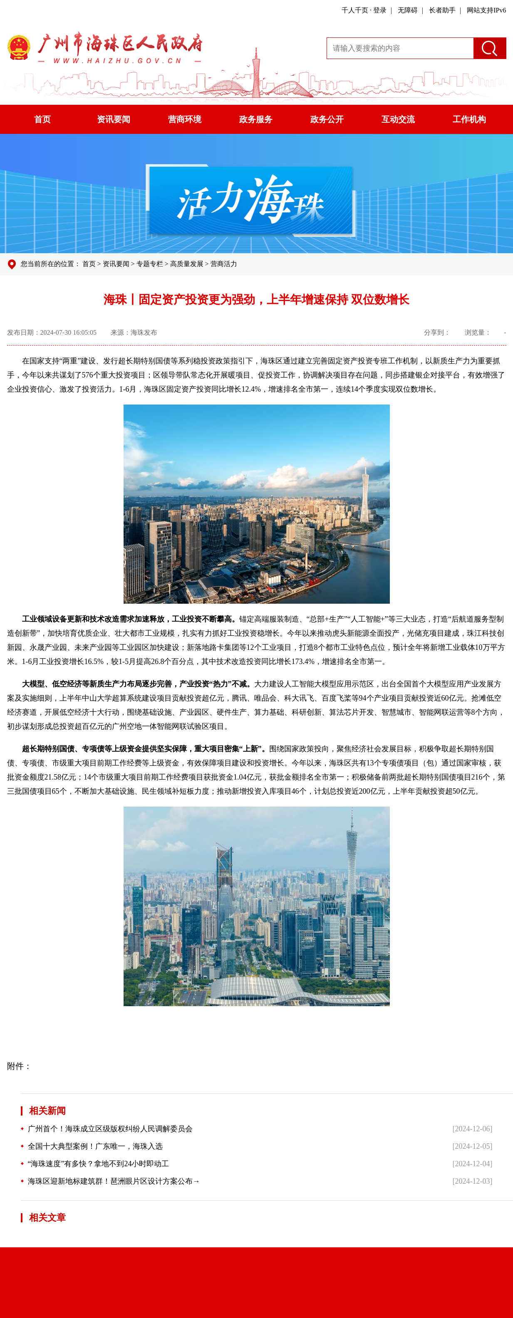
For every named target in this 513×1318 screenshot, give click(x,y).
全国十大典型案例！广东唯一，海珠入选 (92, 1146)
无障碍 (408, 10)
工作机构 (469, 119)
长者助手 (442, 10)
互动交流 (398, 119)
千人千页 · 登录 (364, 10)
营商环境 (184, 119)
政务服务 (256, 119)
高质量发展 (186, 263)
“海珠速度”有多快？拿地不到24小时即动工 (95, 1164)
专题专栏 (149, 263)
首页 (42, 119)
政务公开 (327, 119)
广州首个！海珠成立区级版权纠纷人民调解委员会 (107, 1129)
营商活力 (224, 263)
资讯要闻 (113, 119)
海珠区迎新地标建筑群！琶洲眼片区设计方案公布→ (110, 1181)
